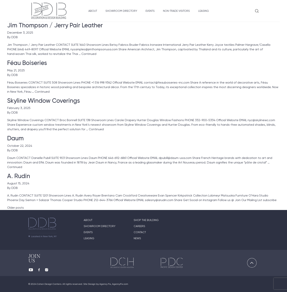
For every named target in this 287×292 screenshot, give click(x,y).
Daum (15, 138)
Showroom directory (99, 226)
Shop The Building (146, 220)
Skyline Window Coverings (43, 100)
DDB (14, 37)
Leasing (203, 10)
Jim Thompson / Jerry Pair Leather (55, 25)
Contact (140, 232)
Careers (139, 226)
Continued (88, 54)
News (137, 238)
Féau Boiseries (27, 62)
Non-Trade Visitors (176, 10)
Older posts (15, 207)
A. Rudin (18, 176)
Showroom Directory (121, 10)
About (92, 10)
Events (150, 10)
